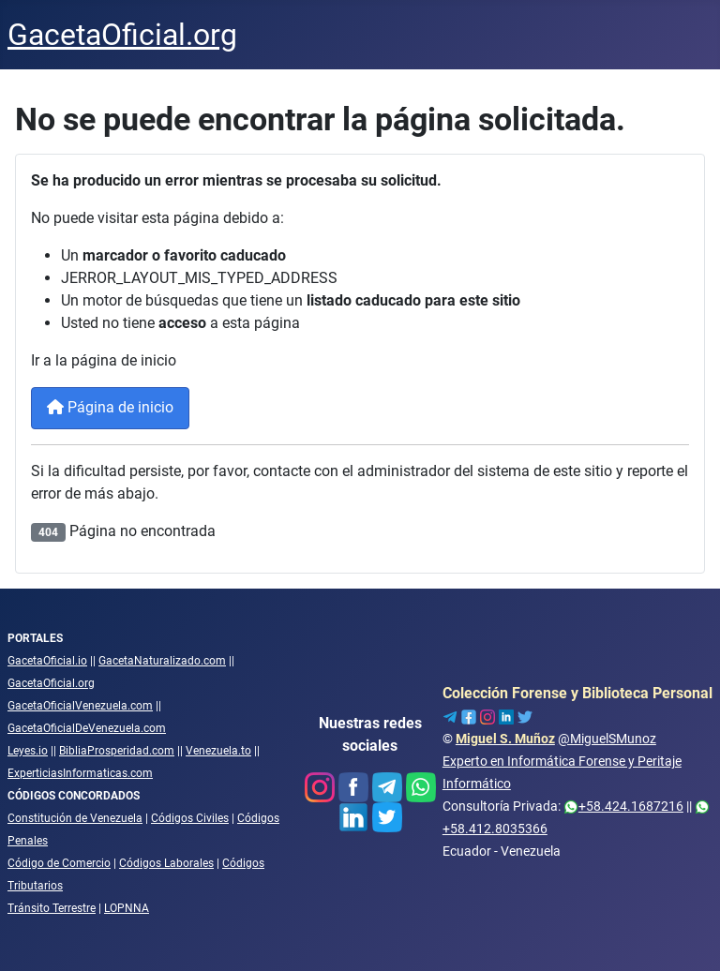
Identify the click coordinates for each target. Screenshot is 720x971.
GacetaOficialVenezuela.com (80, 705)
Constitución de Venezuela (75, 818)
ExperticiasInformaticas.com (80, 773)
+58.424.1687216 (623, 806)
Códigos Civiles (190, 818)
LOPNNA (126, 908)
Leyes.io (28, 750)
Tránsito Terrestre (52, 908)
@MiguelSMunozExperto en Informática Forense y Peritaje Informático (562, 761)
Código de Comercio (59, 863)
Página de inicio (110, 407)
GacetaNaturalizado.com (162, 660)
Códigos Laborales (166, 863)
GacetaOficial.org (51, 683)
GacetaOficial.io (47, 660)
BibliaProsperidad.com (116, 750)
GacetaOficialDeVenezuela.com (87, 728)
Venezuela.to (218, 750)
